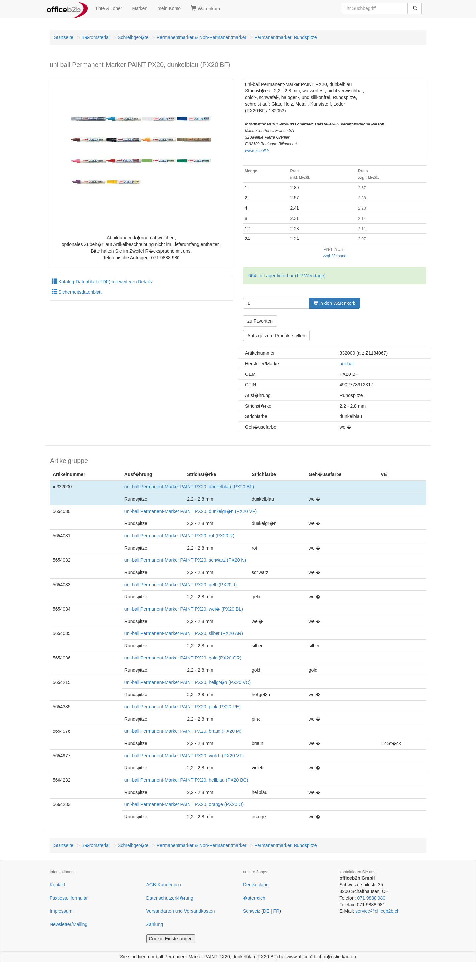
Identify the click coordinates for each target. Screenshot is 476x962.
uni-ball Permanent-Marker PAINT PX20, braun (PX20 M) (182, 731)
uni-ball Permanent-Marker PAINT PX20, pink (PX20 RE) (182, 706)
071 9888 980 (371, 898)
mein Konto (169, 8)
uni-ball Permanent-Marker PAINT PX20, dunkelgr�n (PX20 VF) (190, 511)
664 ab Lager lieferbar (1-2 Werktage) (287, 275)
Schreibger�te (133, 37)
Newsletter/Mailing (68, 924)
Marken (140, 8)
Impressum (61, 911)
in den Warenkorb (334, 303)
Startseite (63, 37)
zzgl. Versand (334, 256)
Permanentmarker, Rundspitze (285, 37)
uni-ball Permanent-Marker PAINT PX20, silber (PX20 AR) (183, 633)
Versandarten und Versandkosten (180, 911)
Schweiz (251, 911)
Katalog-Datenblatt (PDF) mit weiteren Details (102, 281)
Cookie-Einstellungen (171, 938)
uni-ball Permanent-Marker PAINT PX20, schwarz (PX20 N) (185, 560)
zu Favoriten (260, 321)
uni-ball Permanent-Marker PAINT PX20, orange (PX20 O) (184, 804)
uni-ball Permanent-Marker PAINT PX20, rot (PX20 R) (179, 535)
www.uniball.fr (257, 150)
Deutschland (256, 884)
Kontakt (57, 884)
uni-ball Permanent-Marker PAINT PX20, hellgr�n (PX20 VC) (187, 682)
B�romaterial (95, 37)
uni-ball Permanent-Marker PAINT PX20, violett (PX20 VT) (184, 755)
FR (276, 911)
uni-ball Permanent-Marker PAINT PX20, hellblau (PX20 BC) (186, 780)
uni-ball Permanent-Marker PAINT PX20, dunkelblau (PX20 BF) (189, 486)
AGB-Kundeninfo (163, 884)
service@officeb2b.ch (377, 911)
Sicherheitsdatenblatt (77, 292)
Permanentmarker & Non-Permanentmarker (202, 37)
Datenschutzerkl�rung (169, 898)
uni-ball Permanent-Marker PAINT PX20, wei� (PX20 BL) (183, 609)
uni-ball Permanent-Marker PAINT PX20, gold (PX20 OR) (182, 657)
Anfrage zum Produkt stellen (276, 335)
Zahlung (154, 924)
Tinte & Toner (108, 8)
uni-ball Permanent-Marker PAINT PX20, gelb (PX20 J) (180, 584)
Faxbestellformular (69, 898)
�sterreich (254, 898)
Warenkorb (205, 8)
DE (266, 911)
